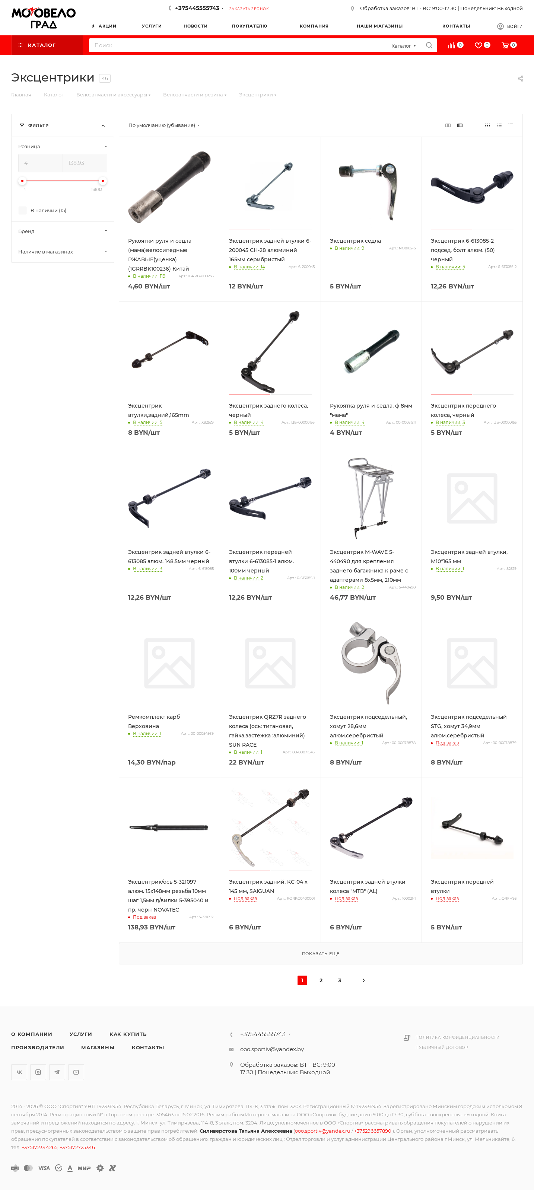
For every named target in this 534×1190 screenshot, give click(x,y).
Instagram (38, 1072)
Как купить (128, 1034)
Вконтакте (19, 1072)
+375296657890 (373, 1131)
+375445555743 (197, 8)
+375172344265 (39, 1147)
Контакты (148, 1047)
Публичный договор (442, 1047)
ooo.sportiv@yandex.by (272, 1049)
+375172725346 (77, 1147)
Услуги (81, 1034)
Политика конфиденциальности (458, 1037)
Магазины (97, 1047)
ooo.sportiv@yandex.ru (322, 1131)
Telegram (57, 1072)
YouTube (76, 1072)
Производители (37, 1047)
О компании (32, 1034)
